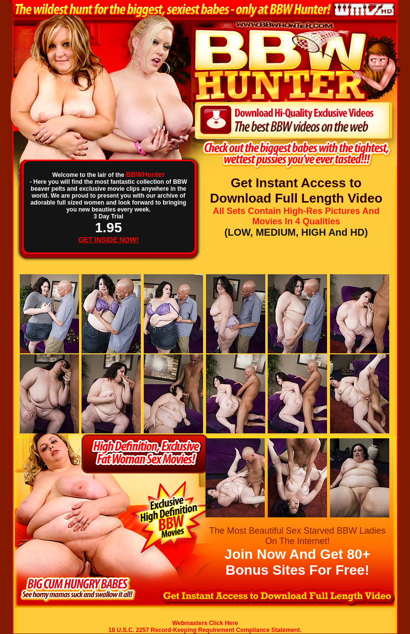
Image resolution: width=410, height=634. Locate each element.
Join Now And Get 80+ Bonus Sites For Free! (297, 562)
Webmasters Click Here (205, 623)
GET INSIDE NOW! (108, 240)
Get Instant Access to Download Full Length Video (296, 190)
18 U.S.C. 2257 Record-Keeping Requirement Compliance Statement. (205, 630)
